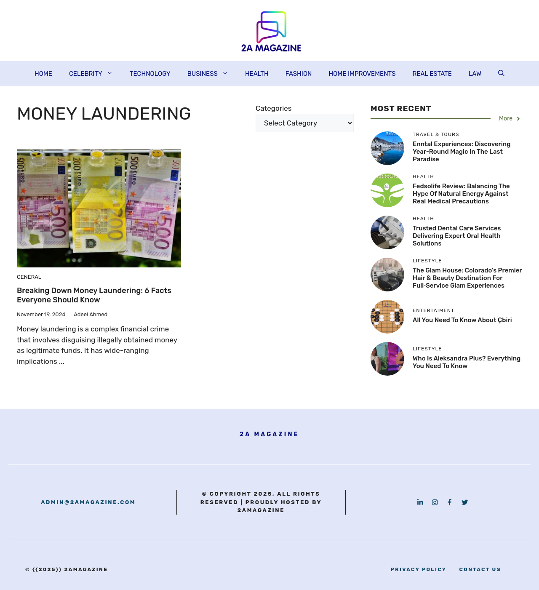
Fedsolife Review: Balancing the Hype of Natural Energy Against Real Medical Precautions (461, 193)
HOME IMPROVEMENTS (361, 73)
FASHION (299, 73)
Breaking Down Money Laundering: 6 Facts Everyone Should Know (94, 295)
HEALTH (257, 73)
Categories (273, 108)
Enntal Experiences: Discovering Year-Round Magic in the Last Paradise (461, 151)
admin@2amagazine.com (88, 502)
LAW (475, 73)
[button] (501, 73)
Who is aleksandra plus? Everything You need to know (466, 362)
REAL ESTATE (432, 73)
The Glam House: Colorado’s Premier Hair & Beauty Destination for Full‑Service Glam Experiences (467, 278)
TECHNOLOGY (150, 73)
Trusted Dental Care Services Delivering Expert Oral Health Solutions (457, 235)
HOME (43, 73)
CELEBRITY (95, 73)
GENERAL (29, 277)
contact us (480, 569)
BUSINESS (212, 73)
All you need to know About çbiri (462, 320)
